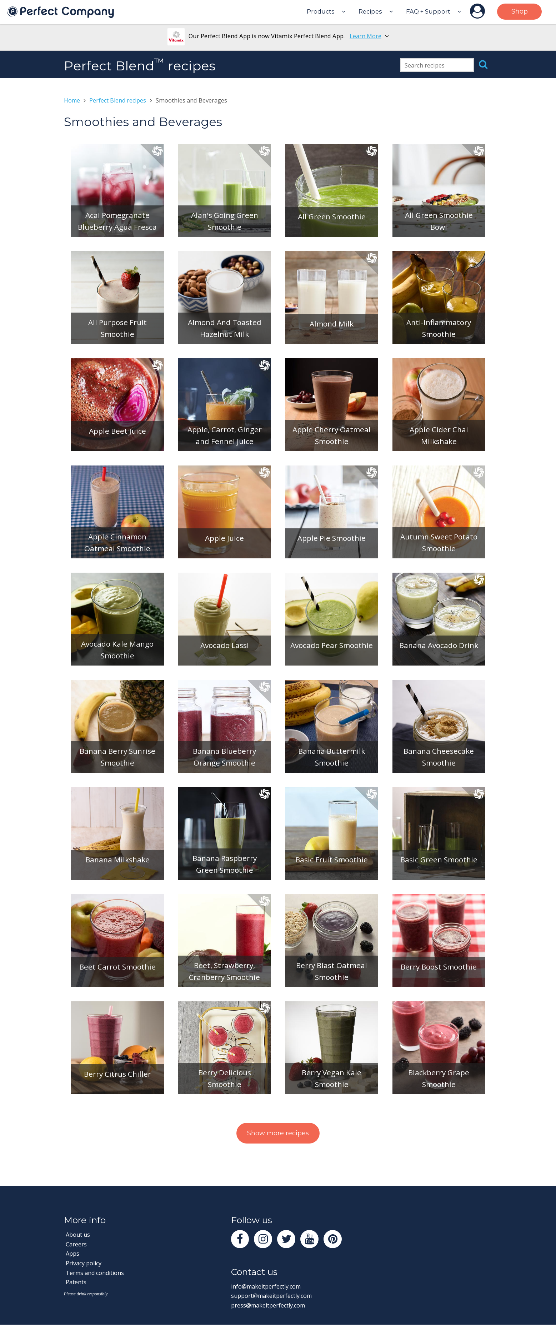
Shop (519, 11)
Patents (76, 1282)
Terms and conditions (96, 1273)
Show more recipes (278, 1133)
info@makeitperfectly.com (267, 1286)
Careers (76, 1244)
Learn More (365, 36)
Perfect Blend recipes (119, 100)
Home (72, 100)
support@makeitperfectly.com (273, 1296)
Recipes (370, 11)
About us (78, 1234)
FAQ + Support (428, 11)
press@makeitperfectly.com (269, 1306)
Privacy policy (84, 1263)
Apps (73, 1254)
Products (321, 11)
